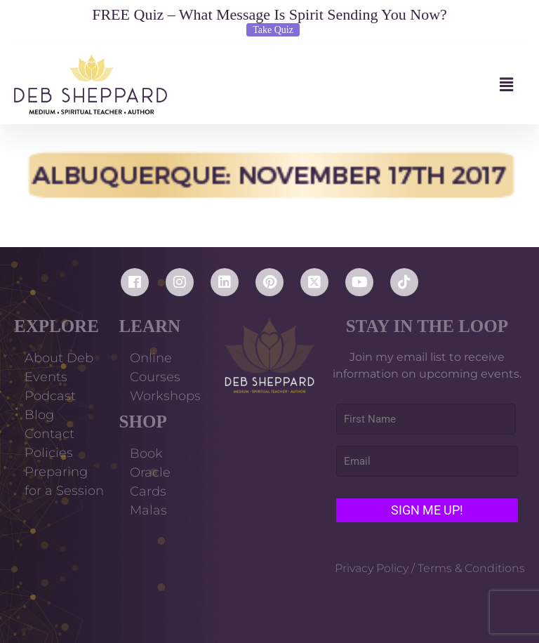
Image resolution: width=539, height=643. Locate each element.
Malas (148, 510)
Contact (49, 434)
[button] (346, 84)
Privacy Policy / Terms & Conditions (430, 568)
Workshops (165, 396)
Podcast (50, 396)
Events (46, 377)
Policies (49, 452)
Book (146, 453)
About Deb (59, 358)
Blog (39, 415)
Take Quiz (273, 30)
